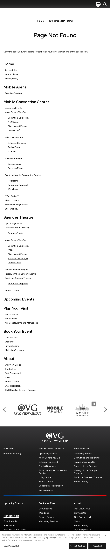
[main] (55, 205)
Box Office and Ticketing (17, 227)
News (7, 377)
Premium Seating (13, 93)
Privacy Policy (11, 78)
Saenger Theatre (18, 217)
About (9, 358)
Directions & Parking (18, 126)
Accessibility (11, 70)
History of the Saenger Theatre (20, 273)
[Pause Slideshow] (94, 404)
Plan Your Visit (15, 308)
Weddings (13, 189)
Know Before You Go (15, 112)
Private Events (12, 345)
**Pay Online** (12, 196)
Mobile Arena (14, 4)
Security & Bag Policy (18, 117)
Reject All (97, 547)
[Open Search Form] (105, 4)
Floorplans (13, 180)
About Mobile (11, 314)
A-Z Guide (13, 122)
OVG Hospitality (13, 385)
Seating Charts (15, 233)
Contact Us (10, 369)
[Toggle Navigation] (98, 4)
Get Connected (13, 373)
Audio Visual (14, 147)
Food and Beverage (18, 258)
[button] (4, 409)
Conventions (11, 337)
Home (40, 20)
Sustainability (11, 208)
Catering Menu (15, 168)
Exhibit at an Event (14, 137)
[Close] (105, 536)
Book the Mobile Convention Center (23, 175)
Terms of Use (11, 74)
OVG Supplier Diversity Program (20, 390)
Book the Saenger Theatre (18, 278)
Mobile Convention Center (26, 101)
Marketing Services (14, 350)
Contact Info (14, 130)
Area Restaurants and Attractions (21, 322)
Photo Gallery (12, 200)
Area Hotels (11, 318)
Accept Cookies (77, 547)
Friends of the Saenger (16, 269)
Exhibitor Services (17, 142)
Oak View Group (13, 364)
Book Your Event (17, 331)
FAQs (10, 250)
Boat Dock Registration (16, 204)
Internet (12, 151)
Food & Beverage (13, 158)
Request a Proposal (18, 184)
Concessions (14, 163)
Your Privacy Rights (12, 547)
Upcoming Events (13, 108)
